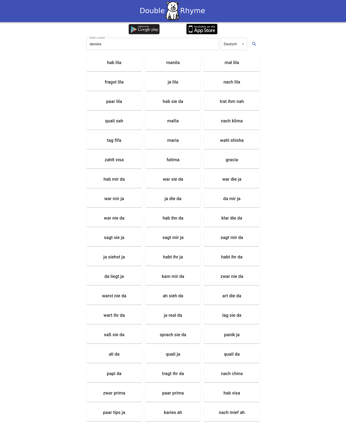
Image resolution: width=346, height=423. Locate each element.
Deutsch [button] (230, 44)
